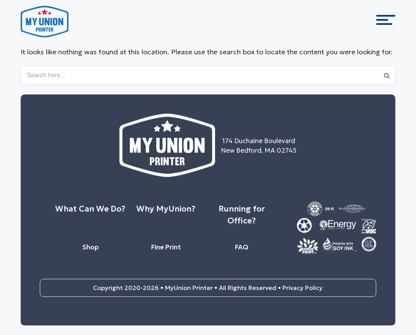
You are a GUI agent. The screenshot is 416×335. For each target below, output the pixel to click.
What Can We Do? (90, 212)
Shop (90, 250)
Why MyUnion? (166, 212)
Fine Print (166, 250)
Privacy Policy (302, 291)
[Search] (386, 75)
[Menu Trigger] (385, 23)
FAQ (241, 250)
